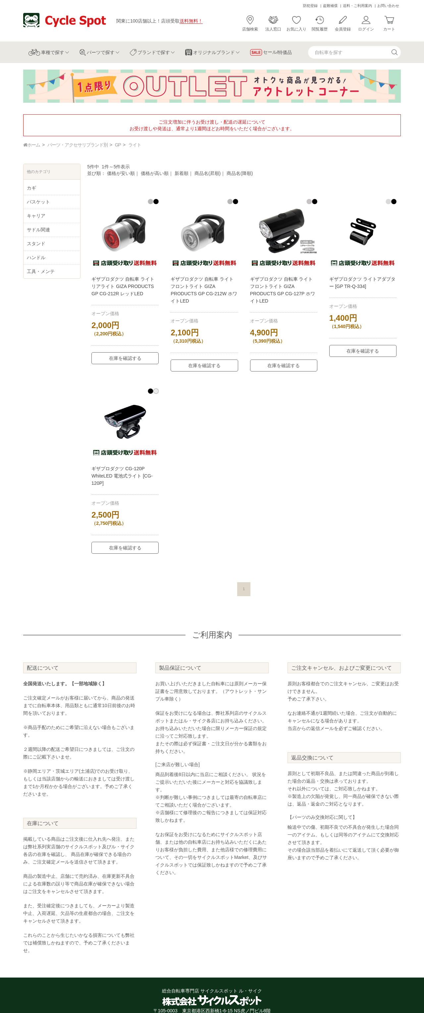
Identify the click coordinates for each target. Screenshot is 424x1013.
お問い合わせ (388, 6)
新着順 (181, 173)
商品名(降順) (240, 173)
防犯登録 (310, 6)
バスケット (38, 201)
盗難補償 (330, 6)
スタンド (36, 243)
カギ (31, 188)
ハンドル (36, 257)
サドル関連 (38, 229)
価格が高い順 (155, 173)
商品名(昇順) (207, 173)
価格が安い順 (121, 173)
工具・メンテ (41, 271)
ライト (134, 144)
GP (118, 144)
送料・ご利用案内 (357, 6)
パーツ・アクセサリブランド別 (77, 144)
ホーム (31, 144)
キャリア (36, 215)
